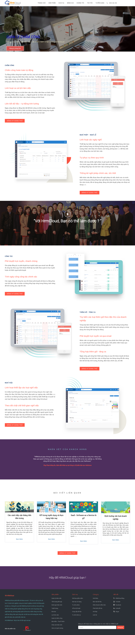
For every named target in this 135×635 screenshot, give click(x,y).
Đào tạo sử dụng (76, 601)
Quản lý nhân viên (56, 598)
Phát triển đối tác (97, 608)
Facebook (118, 605)
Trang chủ (42, 3)
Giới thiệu (95, 598)
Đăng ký (120, 627)
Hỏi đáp (95, 611)
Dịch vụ (61, 3)
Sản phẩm (52, 3)
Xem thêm (19, 539)
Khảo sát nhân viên (57, 625)
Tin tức (90, 3)
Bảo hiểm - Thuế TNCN (58, 621)
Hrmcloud (8, 1)
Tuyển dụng (100, 3)
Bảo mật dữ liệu (97, 601)
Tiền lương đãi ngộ (57, 601)
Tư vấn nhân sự (76, 615)
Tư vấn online (76, 605)
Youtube (118, 601)
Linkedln (118, 608)
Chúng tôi (80, 3)
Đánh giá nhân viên (57, 605)
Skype (117, 611)
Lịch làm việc (55, 615)
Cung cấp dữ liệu (76, 611)
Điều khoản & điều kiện (99, 605)
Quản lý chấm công (57, 618)
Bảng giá (70, 3)
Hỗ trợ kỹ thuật (76, 608)
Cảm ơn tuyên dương (57, 628)
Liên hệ (95, 615)
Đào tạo (54, 611)
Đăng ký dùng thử (15, 48)
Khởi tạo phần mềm (77, 598)
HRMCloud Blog (120, 598)
